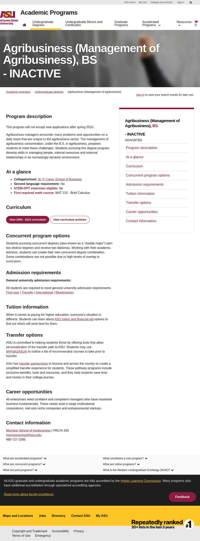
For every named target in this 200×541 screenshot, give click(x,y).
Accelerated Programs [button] (151, 23)
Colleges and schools (161, 2)
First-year (12, 292)
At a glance (135, 157)
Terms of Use (21, 535)
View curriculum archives (69, 219)
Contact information (141, 221)
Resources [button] (184, 23)
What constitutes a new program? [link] (125, 458)
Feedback (182, 496)
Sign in (180, 2)
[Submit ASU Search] (191, 2)
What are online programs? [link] (121, 464)
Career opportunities (142, 212)
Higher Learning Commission (141, 480)
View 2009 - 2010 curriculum (27, 219)
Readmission (64, 292)
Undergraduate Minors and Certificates (83, 23)
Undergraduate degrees (49, 91)
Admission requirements (145, 184)
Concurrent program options (148, 175)
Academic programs (18, 91)
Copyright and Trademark (29, 531)
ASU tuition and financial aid (74, 319)
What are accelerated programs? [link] (24, 458)
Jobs (42, 515)
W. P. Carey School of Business (60, 179)
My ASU (143, 2)
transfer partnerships (33, 363)
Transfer (27, 292)
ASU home (130, 2)
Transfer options (138, 203)
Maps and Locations (18, 515)
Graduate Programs (121, 23)
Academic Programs (48, 12)
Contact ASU (80, 515)
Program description (141, 148)
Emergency (43, 535)
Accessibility (60, 531)
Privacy (79, 531)
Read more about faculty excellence (29, 494)
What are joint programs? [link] (20, 470)
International (44, 292)
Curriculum (134, 166)
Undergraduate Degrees (42, 23)
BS (155, 125)
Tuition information (140, 194)
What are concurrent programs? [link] (24, 464)
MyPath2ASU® (16, 351)
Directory (58, 515)
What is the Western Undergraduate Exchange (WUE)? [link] (138, 470)
